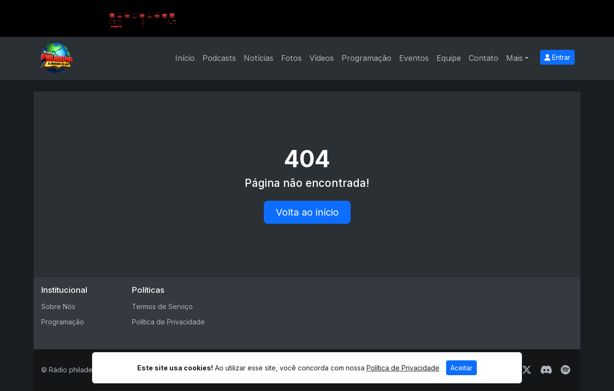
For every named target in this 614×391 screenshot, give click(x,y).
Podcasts (219, 58)
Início (185, 58)
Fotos (291, 58)
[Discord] (546, 370)
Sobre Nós (58, 306)
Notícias (258, 58)
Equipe (449, 58)
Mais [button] (514, 58)
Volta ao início (307, 212)
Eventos (414, 58)
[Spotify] (565, 370)
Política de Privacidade (168, 322)
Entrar (557, 57)
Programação (366, 58)
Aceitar (461, 368)
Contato (483, 58)
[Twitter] (526, 370)
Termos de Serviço (162, 306)
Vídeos (321, 58)
